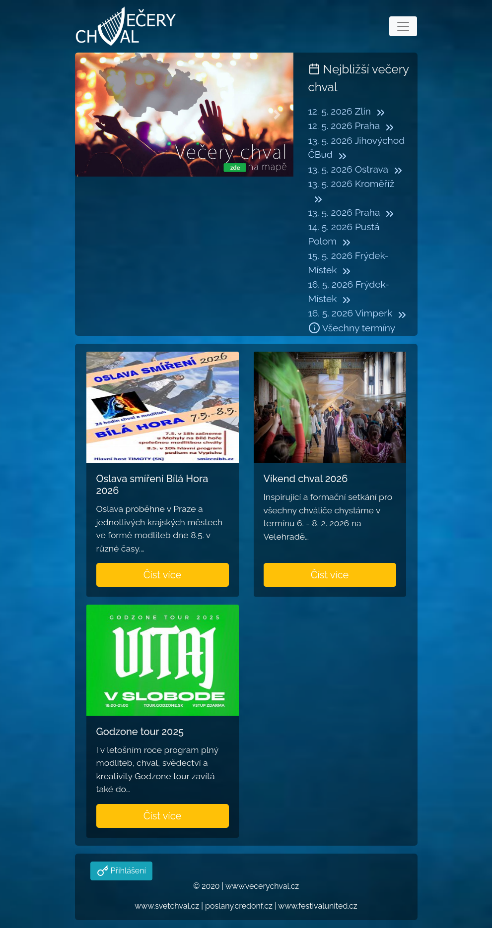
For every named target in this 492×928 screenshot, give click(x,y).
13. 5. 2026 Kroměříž (351, 183)
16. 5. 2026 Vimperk (350, 313)
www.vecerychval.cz (262, 886)
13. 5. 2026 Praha (344, 212)
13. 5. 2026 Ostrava (348, 169)
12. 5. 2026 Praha (344, 125)
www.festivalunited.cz (317, 906)
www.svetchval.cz (167, 906)
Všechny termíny (352, 327)
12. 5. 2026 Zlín (339, 111)
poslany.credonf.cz (239, 906)
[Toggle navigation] (403, 26)
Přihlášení (127, 870)
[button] (91, 115)
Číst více (162, 575)
